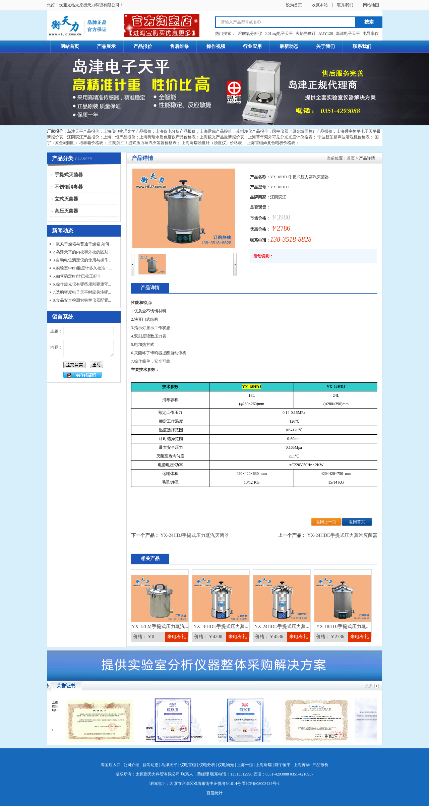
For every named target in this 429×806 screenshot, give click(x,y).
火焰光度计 (306, 33)
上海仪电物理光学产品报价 (127, 131)
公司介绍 (131, 764)
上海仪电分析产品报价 (176, 131)
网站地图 (371, 5)
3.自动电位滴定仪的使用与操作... (82, 260)
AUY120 (325, 33)
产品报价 (320, 764)
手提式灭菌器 (69, 174)
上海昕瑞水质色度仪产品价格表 (167, 137)
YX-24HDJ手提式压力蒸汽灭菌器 (195, 535)
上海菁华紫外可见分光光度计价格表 (280, 137)
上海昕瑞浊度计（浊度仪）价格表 (212, 142)
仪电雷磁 (188, 764)
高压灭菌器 (66, 210)
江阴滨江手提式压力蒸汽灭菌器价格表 (142, 142)
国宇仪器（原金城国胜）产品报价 (302, 131)
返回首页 (357, 521)
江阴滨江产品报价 (83, 137)
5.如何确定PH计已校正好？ (77, 276)
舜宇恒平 (282, 764)
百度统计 (214, 793)
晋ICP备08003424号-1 (261, 783)
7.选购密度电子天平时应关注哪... (82, 292)
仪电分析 (207, 764)
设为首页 (294, 5)
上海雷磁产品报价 (216, 131)
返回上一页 (326, 521)
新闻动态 (150, 764)
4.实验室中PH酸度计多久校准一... (82, 268)
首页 (351, 158)
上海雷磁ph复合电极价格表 (271, 142)
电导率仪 (371, 33)
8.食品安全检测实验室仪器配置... (82, 300)
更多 (369, 685)
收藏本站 (320, 5)
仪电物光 (226, 764)
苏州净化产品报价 (252, 131)
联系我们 (345, 5)
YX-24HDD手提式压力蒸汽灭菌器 (342, 535)
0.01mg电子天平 (279, 33)
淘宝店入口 (111, 764)
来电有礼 (176, 636)
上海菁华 (302, 764)
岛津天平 (169, 764)
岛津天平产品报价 (83, 131)
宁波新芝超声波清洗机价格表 (343, 137)
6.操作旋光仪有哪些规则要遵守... (82, 284)
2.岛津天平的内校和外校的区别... (82, 252)
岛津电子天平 (348, 33)
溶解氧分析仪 (250, 33)
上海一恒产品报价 (119, 137)
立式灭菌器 (66, 198)
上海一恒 (245, 764)
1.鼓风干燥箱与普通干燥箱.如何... (82, 244)
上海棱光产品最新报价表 (222, 137)
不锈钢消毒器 (69, 186)
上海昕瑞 (264, 764)
